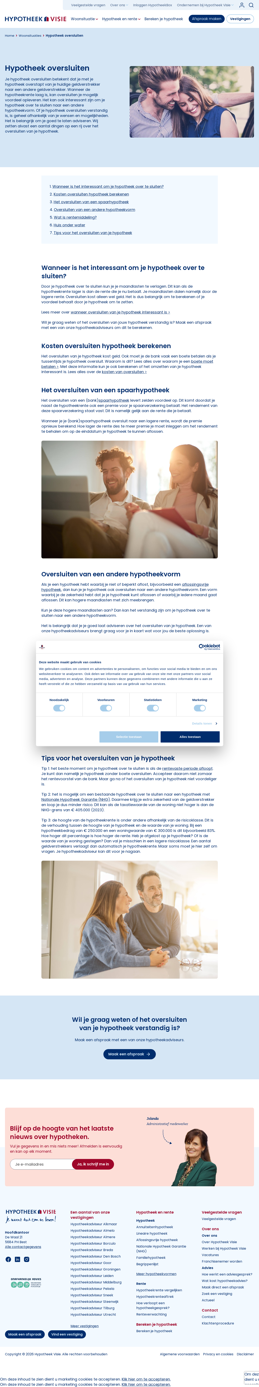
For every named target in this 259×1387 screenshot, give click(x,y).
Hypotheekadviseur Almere (93, 1237)
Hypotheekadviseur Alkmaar (94, 1224)
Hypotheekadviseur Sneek (92, 1295)
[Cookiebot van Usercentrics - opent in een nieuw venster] (202, 647)
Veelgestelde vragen (88, 5)
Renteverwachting (151, 1314)
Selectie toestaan (129, 737)
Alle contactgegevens (23, 1246)
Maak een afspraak (24, 1334)
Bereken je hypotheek (154, 1331)
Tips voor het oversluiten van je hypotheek (93, 232)
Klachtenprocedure (218, 1323)
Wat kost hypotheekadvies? (225, 1280)
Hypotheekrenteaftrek (155, 1296)
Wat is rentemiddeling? (75, 217)
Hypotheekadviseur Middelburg (96, 1282)
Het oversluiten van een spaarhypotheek (91, 201)
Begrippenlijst (147, 1264)
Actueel (208, 1300)
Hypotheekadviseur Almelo (93, 1230)
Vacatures (210, 1255)
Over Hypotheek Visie (219, 1242)
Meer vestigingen (85, 1326)
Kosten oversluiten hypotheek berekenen (91, 194)
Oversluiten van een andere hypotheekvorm (94, 209)
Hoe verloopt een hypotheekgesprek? (153, 1305)
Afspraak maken (206, 18)
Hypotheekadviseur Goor (91, 1262)
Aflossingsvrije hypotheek (157, 1240)
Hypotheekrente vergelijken (159, 1290)
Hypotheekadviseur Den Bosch (96, 1256)
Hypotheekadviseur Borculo (93, 1243)
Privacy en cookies (218, 1354)
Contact (209, 1316)
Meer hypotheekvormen (156, 1274)
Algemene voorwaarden (180, 1354)
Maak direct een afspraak (223, 1287)
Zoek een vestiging (217, 1293)
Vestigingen (240, 18)
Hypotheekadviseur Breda (92, 1250)
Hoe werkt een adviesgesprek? (227, 1274)
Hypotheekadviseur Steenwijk (95, 1301)
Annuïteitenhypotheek (154, 1227)
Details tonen (202, 723)
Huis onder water (69, 225)
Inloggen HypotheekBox (152, 5)
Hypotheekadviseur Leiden (92, 1275)
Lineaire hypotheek (151, 1233)
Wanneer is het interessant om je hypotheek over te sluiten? (108, 186)
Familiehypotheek (151, 1257)
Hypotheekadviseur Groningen (95, 1269)
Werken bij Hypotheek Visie (224, 1248)
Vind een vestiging (67, 1334)
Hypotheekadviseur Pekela (92, 1288)
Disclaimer (245, 1354)
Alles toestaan (190, 737)
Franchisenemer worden (222, 1261)
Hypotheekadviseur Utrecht (93, 1314)
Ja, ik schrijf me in (93, 1164)
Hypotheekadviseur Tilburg (92, 1308)
